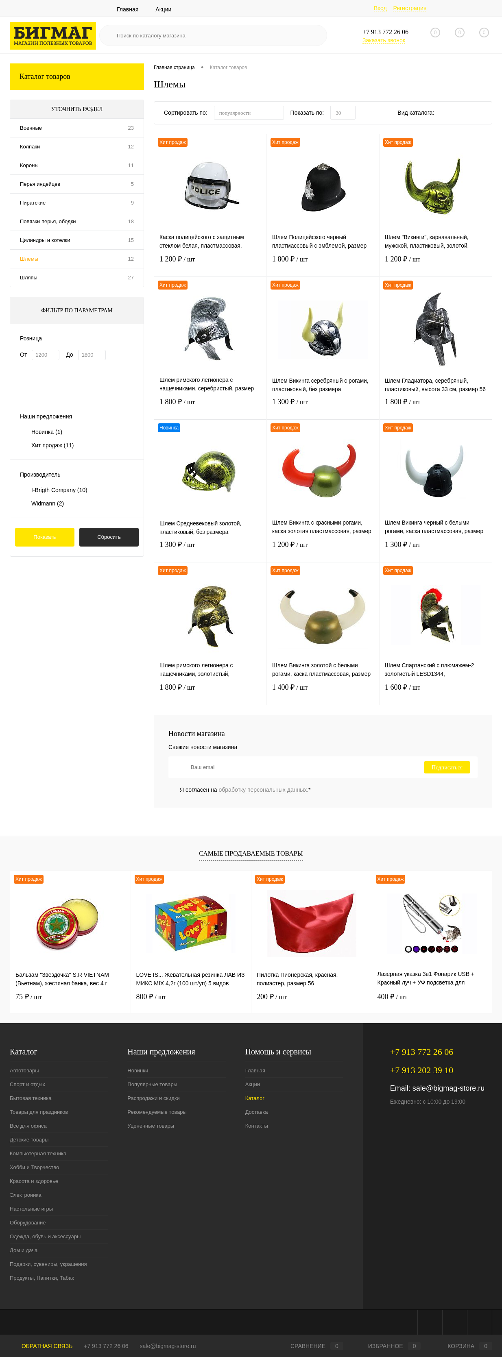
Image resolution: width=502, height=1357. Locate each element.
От (23, 354)
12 (131, 147)
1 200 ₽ (210, 265)
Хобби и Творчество (34, 1167)
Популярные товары (152, 1084)
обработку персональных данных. (264, 789)
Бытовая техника (30, 1098)
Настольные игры (31, 1209)
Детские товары (29, 1140)
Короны (29, 165)
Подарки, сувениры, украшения (48, 1264)
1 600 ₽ (436, 693)
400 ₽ (393, 997)
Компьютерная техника (38, 1153)
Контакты (256, 1126)
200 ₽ (272, 997)
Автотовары (24, 1070)
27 (131, 277)
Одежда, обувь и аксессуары (45, 1236)
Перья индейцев (40, 184)
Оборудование (28, 1223)
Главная (127, 9)
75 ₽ (28, 997)
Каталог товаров (77, 76)
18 (131, 221)
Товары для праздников (39, 1112)
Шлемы (29, 259)
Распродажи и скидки (153, 1098)
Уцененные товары (150, 1126)
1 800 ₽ (323, 265)
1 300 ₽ (323, 408)
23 (131, 128)
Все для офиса (28, 1126)
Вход (380, 8)
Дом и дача (23, 1250)
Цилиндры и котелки (45, 240)
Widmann (47, 503)
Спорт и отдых (27, 1084)
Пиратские (33, 203)
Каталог (254, 1098)
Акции (163, 9)
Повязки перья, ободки (48, 221)
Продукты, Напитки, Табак (42, 1278)
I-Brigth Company (59, 490)
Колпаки (30, 147)
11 (131, 165)
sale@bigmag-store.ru (449, 1088)
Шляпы (28, 277)
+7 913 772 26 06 (106, 1346)
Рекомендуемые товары (157, 1112)
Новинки (137, 1070)
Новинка (46, 432)
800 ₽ (151, 997)
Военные (31, 128)
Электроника (25, 1195)
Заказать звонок (383, 40)
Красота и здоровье (34, 1181)
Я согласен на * (245, 789)
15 (131, 240)
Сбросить (109, 537)
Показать (44, 537)
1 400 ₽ (323, 693)
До (69, 354)
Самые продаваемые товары (251, 853)
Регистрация (409, 8)
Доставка (256, 1112)
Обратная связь (41, 1346)
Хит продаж (52, 445)
